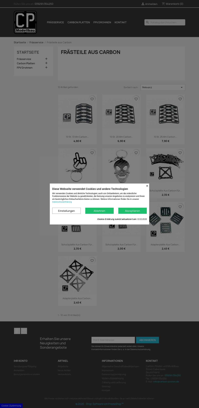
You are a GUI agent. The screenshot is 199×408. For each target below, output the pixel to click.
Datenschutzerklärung (62, 202)
